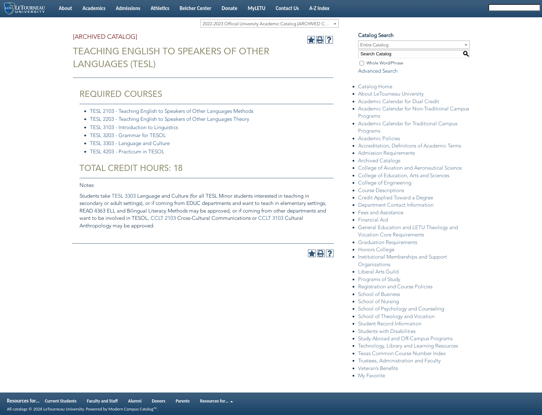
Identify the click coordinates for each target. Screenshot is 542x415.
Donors (158, 401)
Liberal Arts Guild (378, 272)
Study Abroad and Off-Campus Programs (405, 338)
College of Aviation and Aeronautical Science (410, 168)
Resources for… (216, 401)
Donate (229, 8)
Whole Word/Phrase (384, 63)
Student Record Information (389, 324)
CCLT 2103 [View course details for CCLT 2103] (163, 218)
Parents (183, 401)
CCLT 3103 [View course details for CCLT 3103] (270, 218)
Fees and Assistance (380, 212)
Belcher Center (196, 8)
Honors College (376, 249)
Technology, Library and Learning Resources (408, 346)
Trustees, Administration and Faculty (399, 361)
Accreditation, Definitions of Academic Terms (409, 146)
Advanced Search (378, 71)
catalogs (19, 409)
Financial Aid (373, 220)
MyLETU (256, 8)
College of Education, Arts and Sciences (403, 175)
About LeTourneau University (391, 94)
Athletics (160, 8)
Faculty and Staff (102, 401)
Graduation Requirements (387, 242)
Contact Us (287, 8)
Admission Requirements (386, 153)
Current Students (61, 401)
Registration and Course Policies (395, 286)
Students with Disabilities (386, 331)
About (65, 8)
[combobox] (269, 23)
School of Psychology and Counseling (401, 309)
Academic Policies (379, 138)
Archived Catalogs (379, 160)
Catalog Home (375, 86)
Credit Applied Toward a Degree (395, 198)
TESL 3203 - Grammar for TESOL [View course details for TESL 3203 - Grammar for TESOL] (128, 135)
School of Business (379, 294)
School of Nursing (378, 301)
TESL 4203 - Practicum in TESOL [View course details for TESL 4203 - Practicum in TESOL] (127, 151)
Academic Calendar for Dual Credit (398, 101)
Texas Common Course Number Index (402, 353)
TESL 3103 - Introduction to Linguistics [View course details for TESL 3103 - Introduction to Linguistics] (134, 127)
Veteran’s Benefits (378, 368)
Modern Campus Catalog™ (133, 409)
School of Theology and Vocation (396, 316)
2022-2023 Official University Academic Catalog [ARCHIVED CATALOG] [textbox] (270, 23)
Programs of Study (379, 279)
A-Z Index (319, 8)
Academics (93, 8)
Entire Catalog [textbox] (374, 44)
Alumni (135, 401)
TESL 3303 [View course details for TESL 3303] (124, 196)
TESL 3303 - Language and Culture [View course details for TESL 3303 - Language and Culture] (130, 143)
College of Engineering (384, 183)
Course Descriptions (381, 190)
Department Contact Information (395, 205)
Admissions (128, 8)
